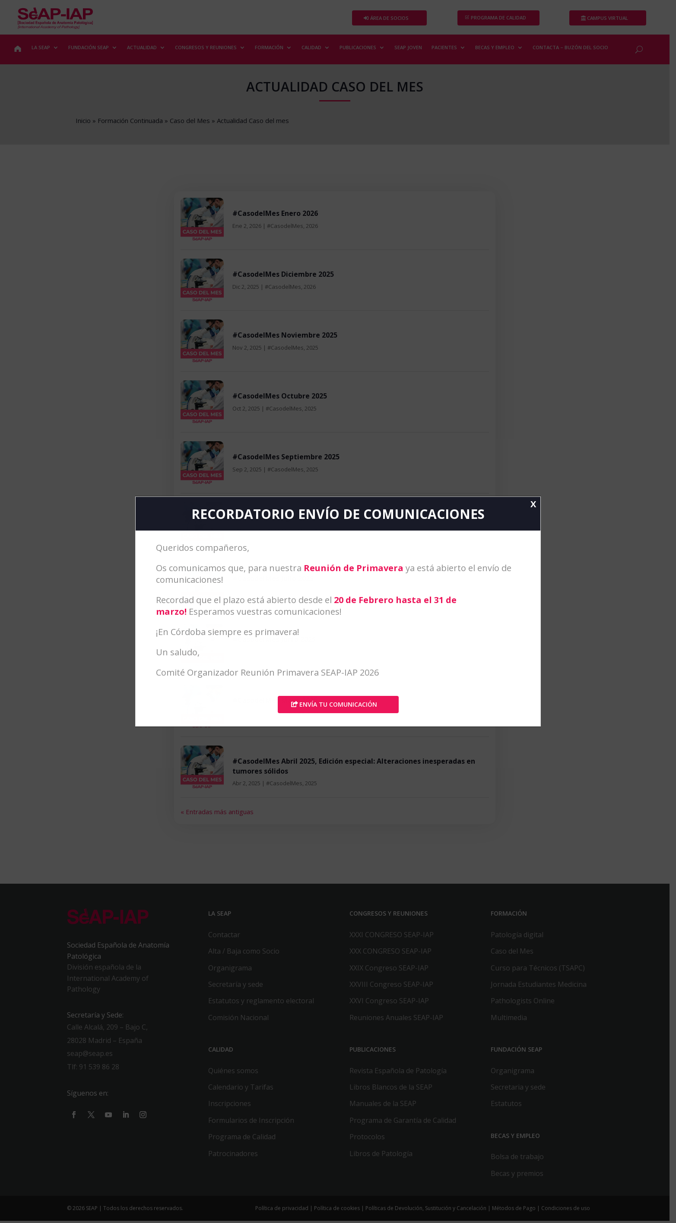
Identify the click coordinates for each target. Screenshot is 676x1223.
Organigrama (232, 969)
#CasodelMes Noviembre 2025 (286, 336)
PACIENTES (444, 47)
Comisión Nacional (240, 1019)
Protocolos (370, 1138)
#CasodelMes (287, 227)
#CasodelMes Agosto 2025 (279, 518)
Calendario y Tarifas (243, 1088)
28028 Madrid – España (105, 1042)
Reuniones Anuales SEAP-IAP (400, 1019)
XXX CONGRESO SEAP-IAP (394, 953)
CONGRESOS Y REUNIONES (206, 47)
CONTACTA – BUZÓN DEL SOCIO (570, 47)
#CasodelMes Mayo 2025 (276, 701)
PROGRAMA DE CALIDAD (503, 17)
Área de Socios (393, 18)
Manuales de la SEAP (386, 1105)
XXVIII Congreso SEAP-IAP (395, 986)
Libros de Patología (384, 1155)
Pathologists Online (527, 1002)
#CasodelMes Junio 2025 (275, 640)
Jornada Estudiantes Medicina (543, 986)
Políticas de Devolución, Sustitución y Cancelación (428, 1210)
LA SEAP (41, 47)
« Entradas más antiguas (218, 812)
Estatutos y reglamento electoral (263, 1002)
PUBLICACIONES (358, 47)
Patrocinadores (235, 1155)
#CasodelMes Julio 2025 (274, 579)
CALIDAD (311, 47)
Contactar (226, 936)
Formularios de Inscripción (253, 1121)
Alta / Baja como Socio (246, 953)
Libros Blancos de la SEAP (394, 1088)
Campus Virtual (613, 18)
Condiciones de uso (568, 1210)
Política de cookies (339, 1210)
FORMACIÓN (269, 47)
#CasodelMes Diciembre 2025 (285, 275)
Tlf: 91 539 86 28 (94, 1068)
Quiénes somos (235, 1072)
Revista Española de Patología (401, 1072)
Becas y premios (521, 1174)
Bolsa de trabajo (522, 1158)
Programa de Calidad (244, 1138)
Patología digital (521, 936)
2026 (314, 227)
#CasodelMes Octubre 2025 (281, 396)
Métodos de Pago (516, 1210)
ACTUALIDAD (142, 47)
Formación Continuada (133, 121)
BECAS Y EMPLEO (494, 47)
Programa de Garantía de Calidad (406, 1121)
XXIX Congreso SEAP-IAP (392, 969)
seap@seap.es (91, 1055)
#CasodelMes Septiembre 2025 (287, 457)
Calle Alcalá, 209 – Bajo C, (108, 1029)
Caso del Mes (193, 121)
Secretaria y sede (522, 1088)
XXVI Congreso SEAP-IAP (392, 1002)
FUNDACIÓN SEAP (88, 47)
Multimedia (513, 1019)
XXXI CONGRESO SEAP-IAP (395, 936)
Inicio (86, 121)
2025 (314, 348)
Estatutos (511, 1105)
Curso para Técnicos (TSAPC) (542, 969)
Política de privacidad (284, 1210)
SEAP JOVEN (408, 47)
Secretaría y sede (237, 986)
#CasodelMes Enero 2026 (277, 214)
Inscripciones (231, 1105)
